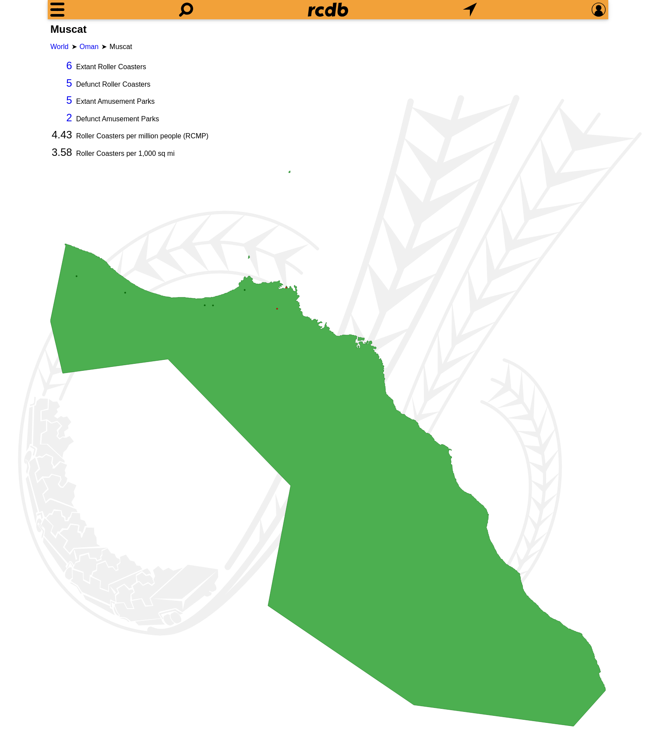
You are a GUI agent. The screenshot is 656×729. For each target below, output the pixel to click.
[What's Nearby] (470, 10)
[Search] (186, 10)
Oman (89, 46)
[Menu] (57, 10)
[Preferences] (599, 10)
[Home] (328, 10)
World (59, 46)
